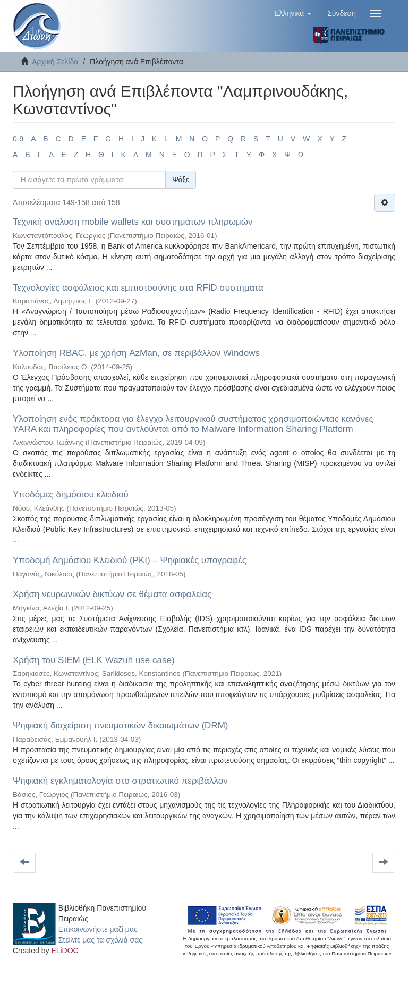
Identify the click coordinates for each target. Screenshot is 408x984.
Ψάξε (180, 179)
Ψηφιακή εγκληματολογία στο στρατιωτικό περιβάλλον (120, 781)
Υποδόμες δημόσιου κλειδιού (71, 494)
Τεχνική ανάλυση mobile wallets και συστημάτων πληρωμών (133, 222)
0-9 (18, 138)
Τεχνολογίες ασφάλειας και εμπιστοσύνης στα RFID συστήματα (138, 288)
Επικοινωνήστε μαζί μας (98, 929)
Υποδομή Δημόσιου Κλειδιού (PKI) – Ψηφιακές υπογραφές (129, 560)
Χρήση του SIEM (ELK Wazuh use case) (94, 660)
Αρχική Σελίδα (55, 61)
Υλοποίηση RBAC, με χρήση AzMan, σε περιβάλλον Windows (136, 353)
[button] (292, 13)
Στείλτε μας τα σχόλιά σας (100, 940)
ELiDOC (64, 950)
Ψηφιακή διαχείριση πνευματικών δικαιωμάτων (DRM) (120, 725)
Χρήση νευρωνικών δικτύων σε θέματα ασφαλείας (112, 594)
